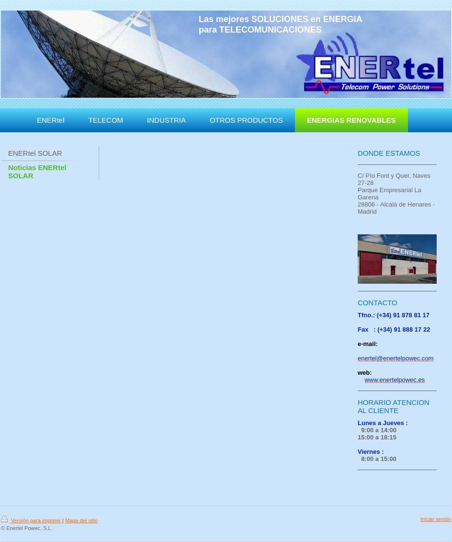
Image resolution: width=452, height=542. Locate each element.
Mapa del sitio (81, 520)
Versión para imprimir (31, 520)
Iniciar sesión (435, 519)
